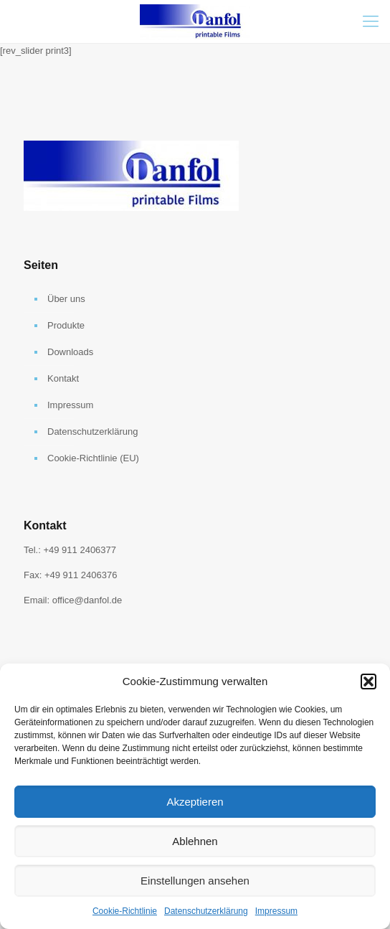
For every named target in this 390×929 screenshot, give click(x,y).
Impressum (276, 911)
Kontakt (63, 378)
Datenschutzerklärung (206, 911)
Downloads (70, 351)
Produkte (66, 325)
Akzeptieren (194, 802)
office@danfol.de (87, 600)
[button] (368, 681)
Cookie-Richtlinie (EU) (93, 458)
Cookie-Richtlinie (124, 911)
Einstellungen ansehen (195, 880)
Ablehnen (194, 841)
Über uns (66, 298)
